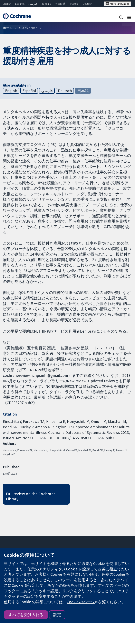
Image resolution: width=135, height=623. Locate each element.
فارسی (32, 4)
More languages (117, 4)
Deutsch (87, 4)
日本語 (83, 90)
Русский (60, 4)
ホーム (8, 28)
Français (46, 4)
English (7, 4)
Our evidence (28, 28)
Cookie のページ (81, 601)
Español (20, 4)
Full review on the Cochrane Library (31, 496)
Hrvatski (73, 4)
